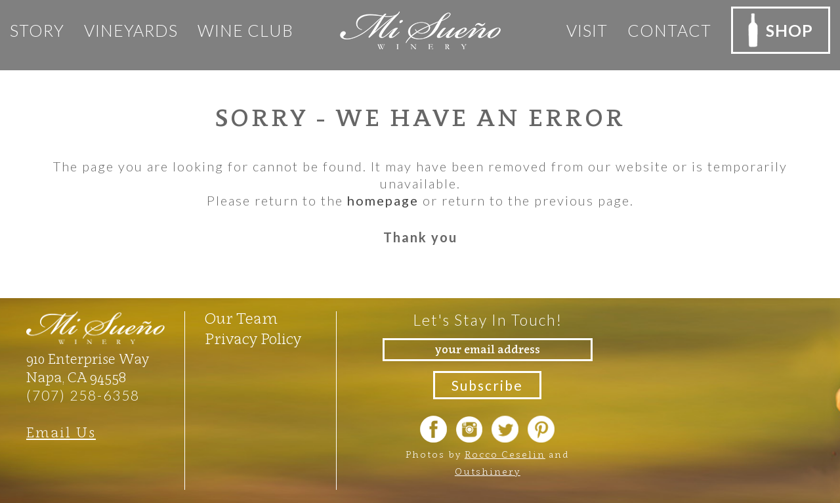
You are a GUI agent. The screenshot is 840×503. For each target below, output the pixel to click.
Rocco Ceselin (505, 454)
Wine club (245, 30)
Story (37, 30)
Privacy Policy (253, 339)
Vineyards (131, 30)
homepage (383, 200)
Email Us (61, 432)
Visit (587, 30)
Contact (669, 30)
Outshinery (487, 471)
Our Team (241, 318)
